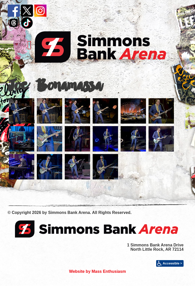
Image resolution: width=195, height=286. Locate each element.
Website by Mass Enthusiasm (97, 271)
